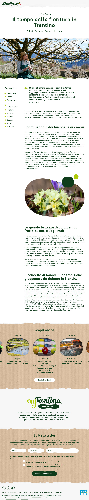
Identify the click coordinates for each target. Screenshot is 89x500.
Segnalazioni (58, 492)
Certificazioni (12, 492)
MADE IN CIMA (24, 499)
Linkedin (13, 488)
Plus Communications (11, 499)
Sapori (10, 120)
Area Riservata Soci (47, 492)
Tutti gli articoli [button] (44, 380)
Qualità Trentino (83, 492)
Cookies (26, 492)
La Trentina (11, 3)
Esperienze (12, 100)
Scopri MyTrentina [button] (49, 406)
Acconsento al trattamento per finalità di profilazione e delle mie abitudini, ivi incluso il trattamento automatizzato (45, 465)
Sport (9, 123)
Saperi (48, 31)
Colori (29, 31)
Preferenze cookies (35, 492)
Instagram (8, 488)
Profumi (39, 31)
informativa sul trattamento (31, 456)
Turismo (58, 31)
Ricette (10, 113)
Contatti (4, 492)
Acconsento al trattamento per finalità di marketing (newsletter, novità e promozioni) (42, 461)
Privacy (20, 492)
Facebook (4, 488)
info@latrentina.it (36, 497)
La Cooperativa (44, 359)
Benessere (11, 93)
